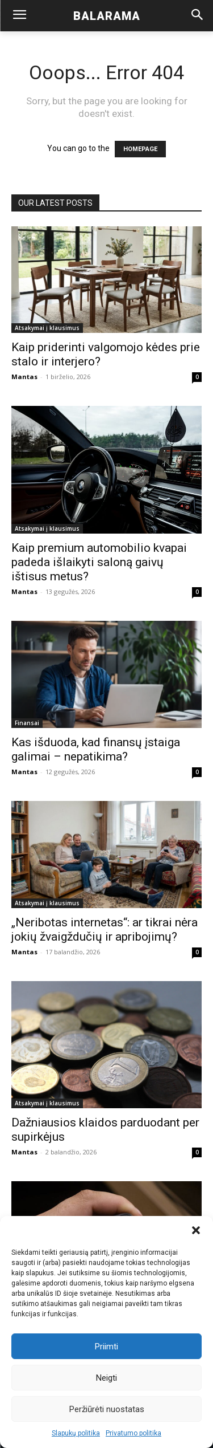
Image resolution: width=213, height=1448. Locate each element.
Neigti (106, 1378)
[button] (196, 1230)
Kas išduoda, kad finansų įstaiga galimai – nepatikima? (95, 749)
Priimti (106, 1346)
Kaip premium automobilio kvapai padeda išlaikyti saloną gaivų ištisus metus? (99, 562)
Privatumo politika (133, 1433)
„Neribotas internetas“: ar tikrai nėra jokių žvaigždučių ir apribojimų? (104, 929)
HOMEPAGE (140, 149)
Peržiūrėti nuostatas (106, 1409)
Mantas (24, 376)
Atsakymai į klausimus (47, 328)
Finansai (27, 723)
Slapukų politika (76, 1433)
